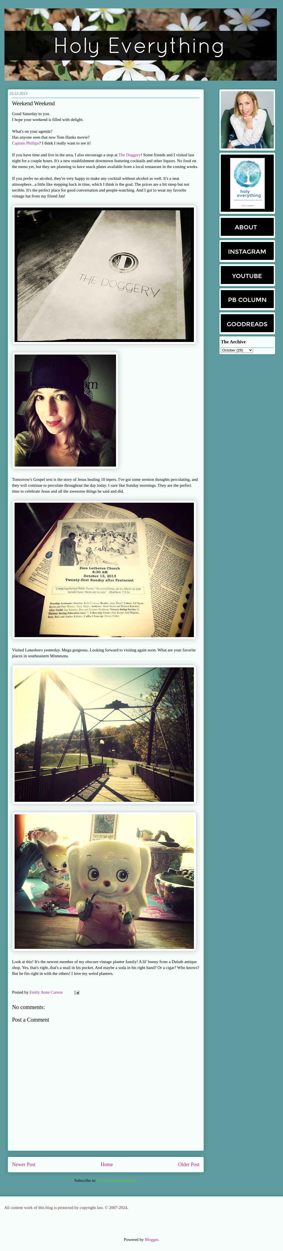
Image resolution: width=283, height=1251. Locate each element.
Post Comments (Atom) (117, 1180)
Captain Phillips (25, 143)
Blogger (151, 1239)
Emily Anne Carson (47, 992)
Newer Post (24, 1164)
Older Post (189, 1164)
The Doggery (130, 155)
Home (107, 1164)
